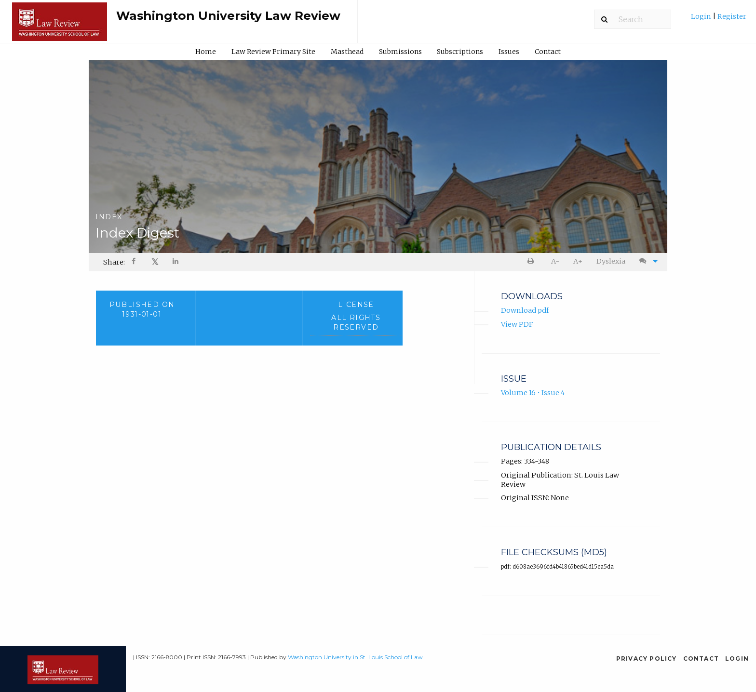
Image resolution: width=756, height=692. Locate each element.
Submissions (400, 51)
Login (702, 16)
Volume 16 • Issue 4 (533, 393)
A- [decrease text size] (555, 261)
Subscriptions (460, 51)
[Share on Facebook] (134, 262)
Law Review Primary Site (273, 51)
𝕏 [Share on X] (155, 261)
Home (205, 51)
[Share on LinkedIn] (176, 262)
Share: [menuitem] (114, 262)
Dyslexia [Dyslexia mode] (610, 261)
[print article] (532, 261)
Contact (548, 51)
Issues (509, 51)
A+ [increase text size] (577, 261)
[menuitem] (718, 20)
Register (731, 16)
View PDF (517, 324)
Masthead (347, 51)
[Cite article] (646, 261)
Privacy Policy (646, 658)
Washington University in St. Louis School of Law (355, 657)
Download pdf (525, 310)
